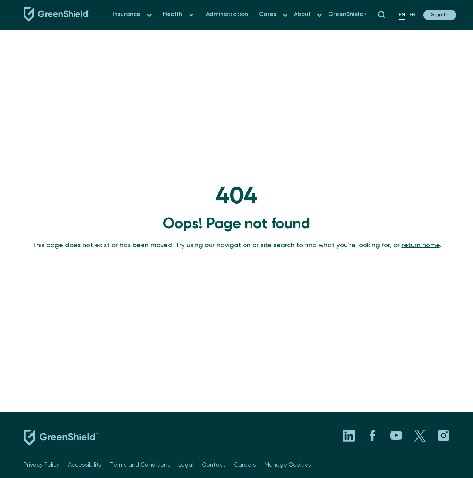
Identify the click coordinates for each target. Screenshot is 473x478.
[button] (149, 14)
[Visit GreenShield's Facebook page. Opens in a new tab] (372, 435)
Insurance (126, 14)
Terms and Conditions (140, 465)
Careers (245, 465)
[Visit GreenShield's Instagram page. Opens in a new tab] (443, 435)
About (302, 14)
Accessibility (85, 465)
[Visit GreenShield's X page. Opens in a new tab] (420, 435)
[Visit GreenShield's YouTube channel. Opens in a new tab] (396, 435)
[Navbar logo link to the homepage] (57, 14)
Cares (267, 14)
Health (172, 14)
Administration (227, 14)
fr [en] (412, 14)
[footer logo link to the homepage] (61, 439)
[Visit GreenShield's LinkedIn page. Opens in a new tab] (349, 435)
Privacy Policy (41, 465)
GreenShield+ (347, 14)
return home (421, 245)
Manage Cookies (288, 465)
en (402, 14)
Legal (185, 465)
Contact (213, 465)
